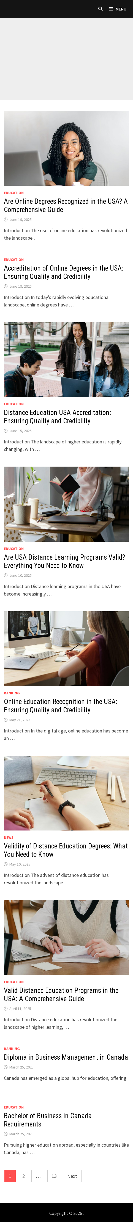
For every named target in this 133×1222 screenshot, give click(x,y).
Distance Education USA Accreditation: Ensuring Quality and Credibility (57, 417)
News (8, 837)
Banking (12, 693)
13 (54, 1176)
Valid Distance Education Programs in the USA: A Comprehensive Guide (61, 994)
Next (72, 1176)
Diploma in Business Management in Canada (66, 1057)
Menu (117, 9)
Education (14, 192)
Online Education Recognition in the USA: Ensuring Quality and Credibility (60, 706)
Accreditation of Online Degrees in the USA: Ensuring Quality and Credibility (63, 272)
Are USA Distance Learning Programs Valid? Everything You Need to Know (64, 561)
